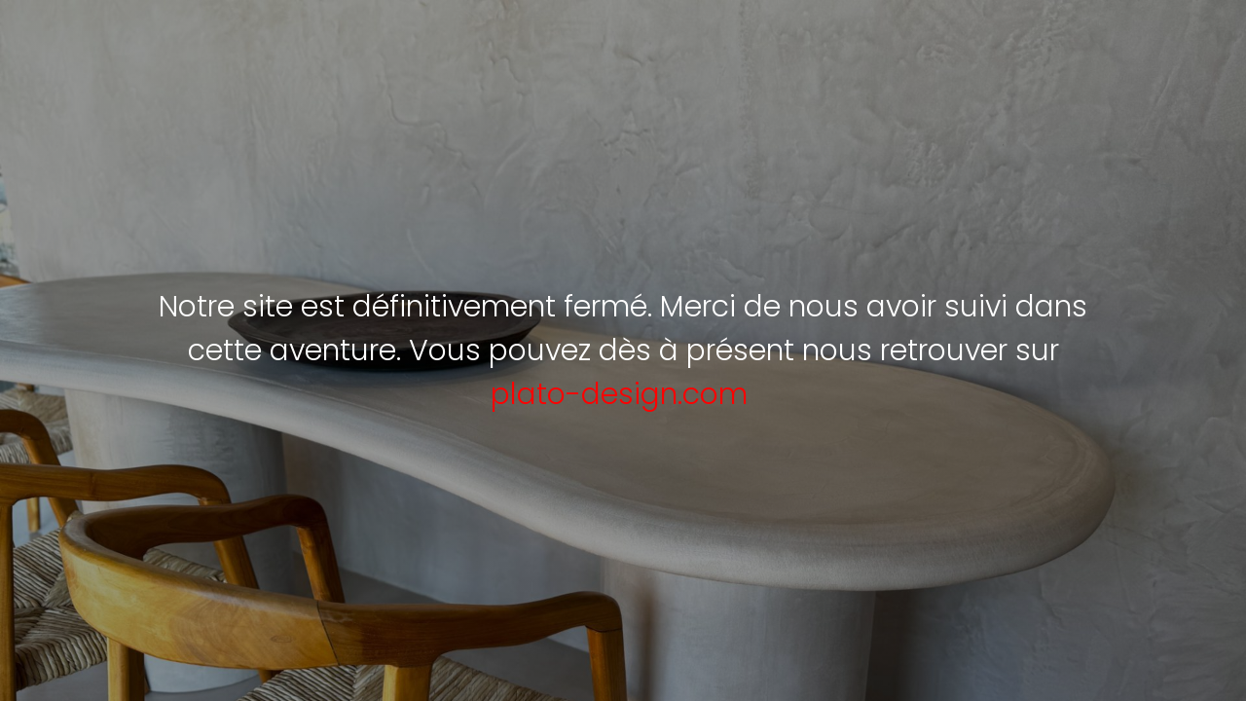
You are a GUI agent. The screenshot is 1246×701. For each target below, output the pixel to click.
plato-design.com (619, 394)
